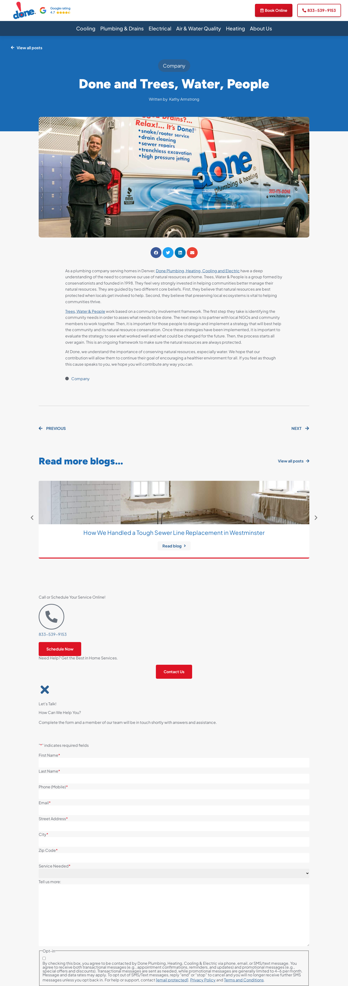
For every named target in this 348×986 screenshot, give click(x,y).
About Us (261, 28)
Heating (235, 28)
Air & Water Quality (198, 28)
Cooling (85, 28)
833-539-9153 (53, 634)
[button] (156, 252)
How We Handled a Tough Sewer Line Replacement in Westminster (174, 532)
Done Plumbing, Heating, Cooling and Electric (198, 270)
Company (174, 66)
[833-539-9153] (51, 616)
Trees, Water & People (85, 311)
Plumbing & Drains (122, 28)
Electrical (160, 28)
